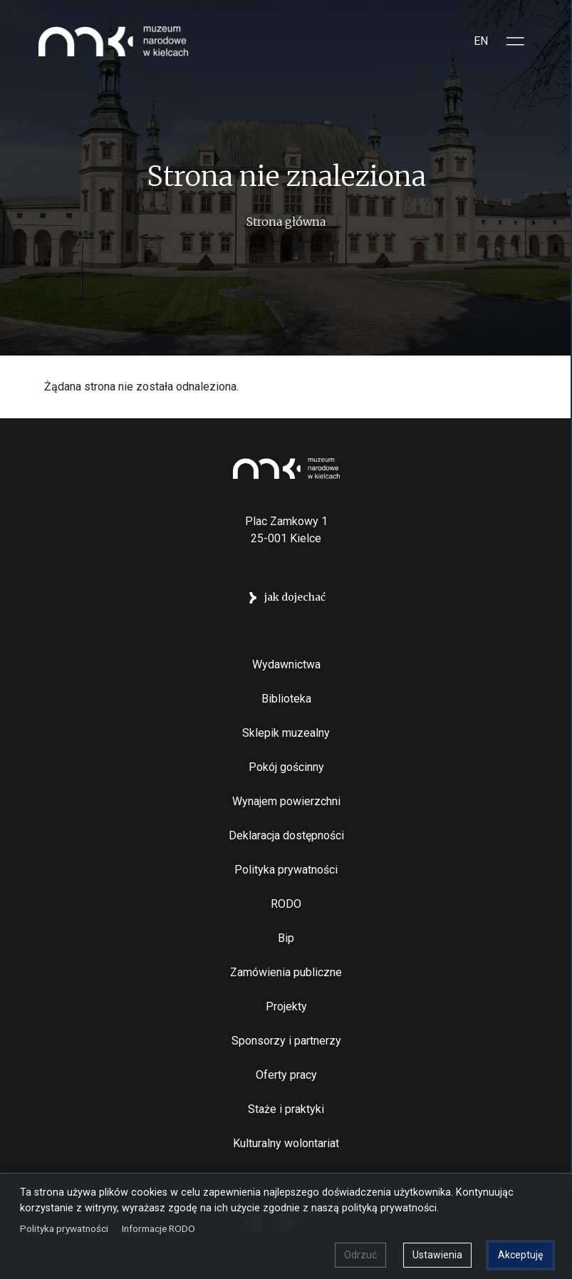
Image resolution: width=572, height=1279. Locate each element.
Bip (286, 938)
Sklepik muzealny (286, 733)
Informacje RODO (158, 1228)
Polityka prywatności (286, 869)
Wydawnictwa (286, 664)
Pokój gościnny (286, 767)
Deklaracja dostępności (286, 835)
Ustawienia (437, 1254)
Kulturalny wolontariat (286, 1143)
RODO (286, 904)
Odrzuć (360, 1254)
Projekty (286, 1006)
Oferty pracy (286, 1075)
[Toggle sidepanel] (515, 41)
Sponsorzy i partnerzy (286, 1040)
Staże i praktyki (286, 1109)
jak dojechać (295, 597)
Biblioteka (286, 698)
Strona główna (286, 221)
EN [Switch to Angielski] (481, 41)
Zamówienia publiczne (286, 972)
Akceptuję (520, 1254)
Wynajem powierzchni (286, 801)
